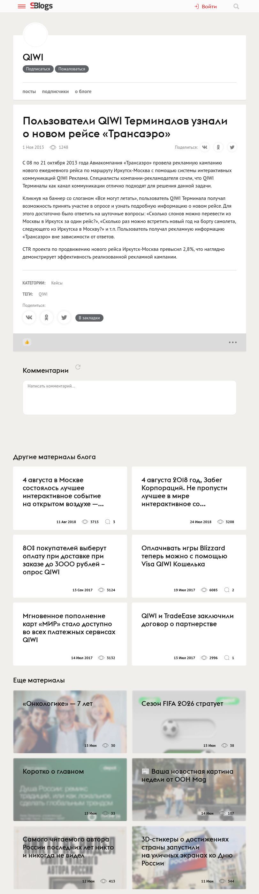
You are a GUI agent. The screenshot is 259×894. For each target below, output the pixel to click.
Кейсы (57, 283)
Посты (29, 91)
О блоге (83, 91)
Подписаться (38, 69)
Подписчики (55, 91)
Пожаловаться (71, 69)
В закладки (89, 318)
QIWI (33, 57)
